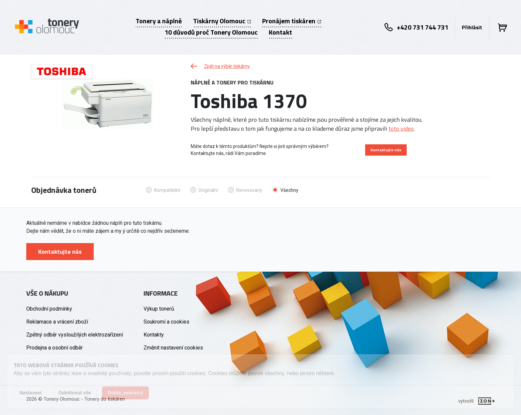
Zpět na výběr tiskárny (220, 66)
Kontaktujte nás (385, 150)
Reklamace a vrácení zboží (57, 322)
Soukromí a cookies (166, 322)
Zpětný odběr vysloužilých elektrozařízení (74, 335)
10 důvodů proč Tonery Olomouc (211, 32)
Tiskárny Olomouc (222, 21)
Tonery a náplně (159, 21)
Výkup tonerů (159, 309)
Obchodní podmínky (49, 309)
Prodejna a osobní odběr (54, 348)
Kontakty (154, 335)
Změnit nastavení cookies (173, 348)
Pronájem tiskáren (291, 21)
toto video (401, 128)
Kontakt (280, 32)
